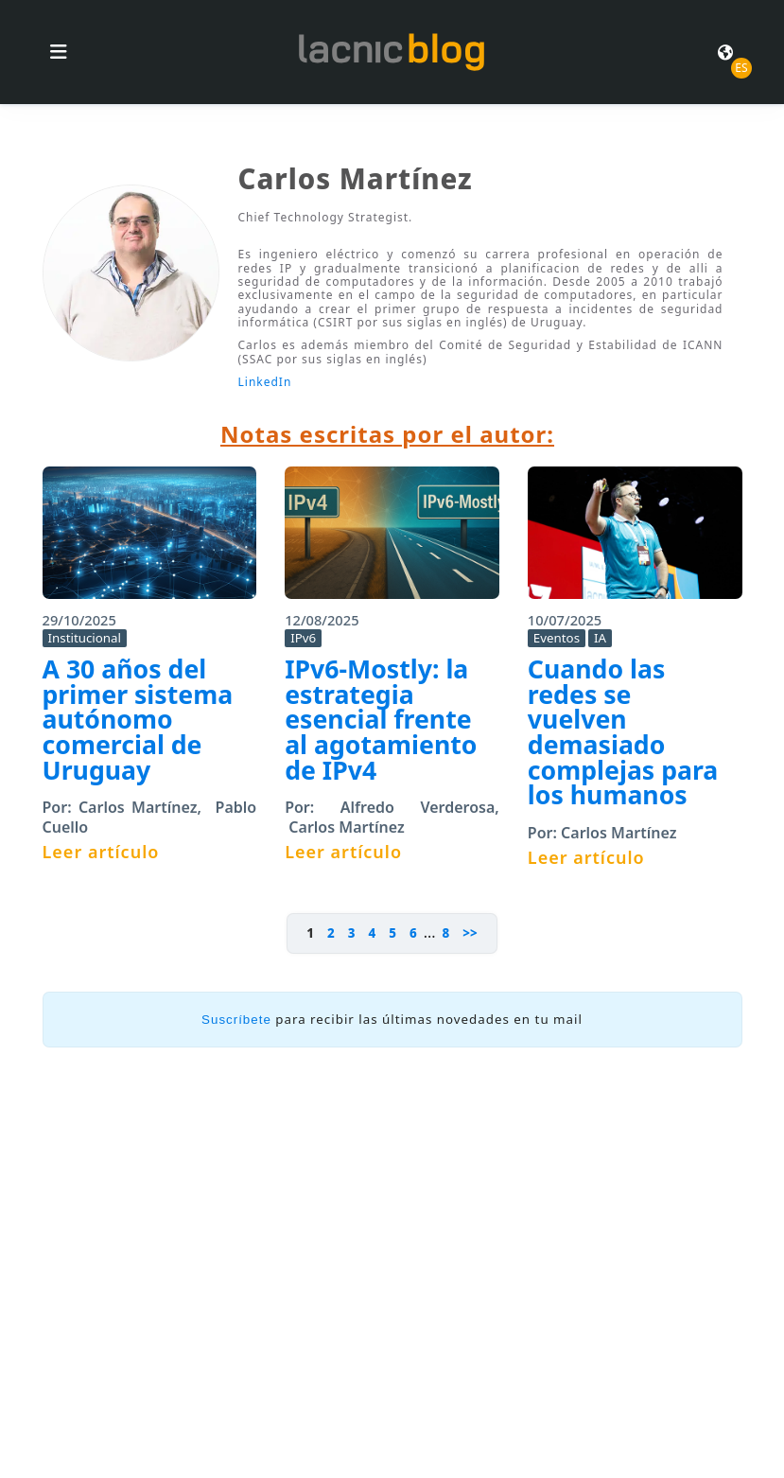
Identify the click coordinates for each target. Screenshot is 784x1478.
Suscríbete (236, 1019)
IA (600, 637)
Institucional (85, 637)
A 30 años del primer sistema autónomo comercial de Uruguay (138, 719)
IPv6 (303, 637)
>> (469, 932)
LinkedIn (265, 382)
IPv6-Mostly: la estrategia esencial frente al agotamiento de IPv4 (381, 719)
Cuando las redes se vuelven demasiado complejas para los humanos (623, 732)
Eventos (556, 637)
